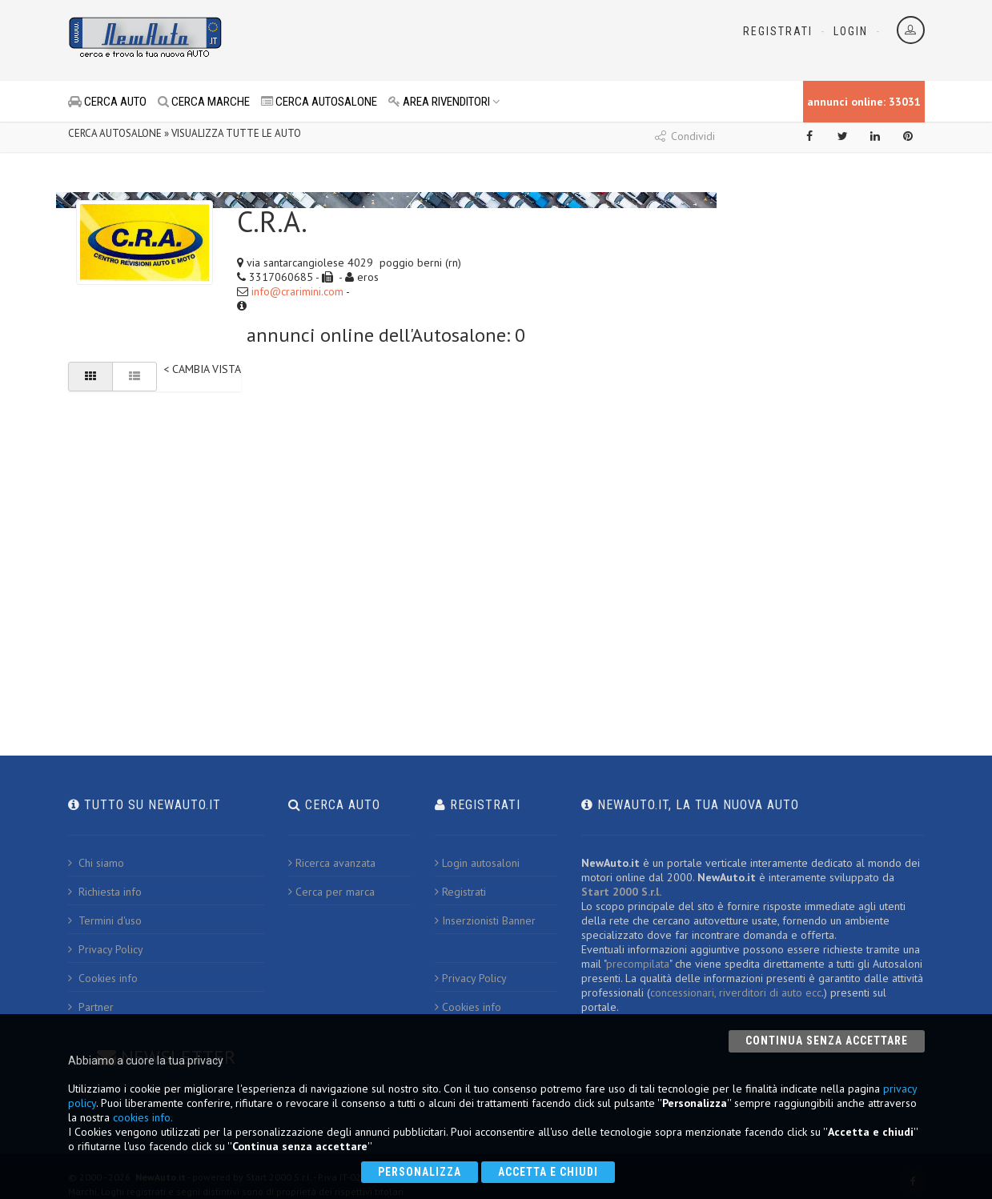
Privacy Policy (105, 949)
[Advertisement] (425, 40)
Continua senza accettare (826, 1040)
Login (850, 31)
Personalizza (419, 1171)
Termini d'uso (105, 920)
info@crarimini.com (297, 291)
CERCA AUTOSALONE (319, 101)
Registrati (778, 31)
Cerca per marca (331, 891)
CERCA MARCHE (204, 101)
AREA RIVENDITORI (444, 101)
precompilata (637, 963)
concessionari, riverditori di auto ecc (735, 992)
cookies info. (143, 1117)
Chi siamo (96, 863)
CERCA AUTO (107, 101)
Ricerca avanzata (332, 863)
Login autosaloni (477, 863)
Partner (91, 1007)
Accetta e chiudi (548, 1171)
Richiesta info (105, 891)
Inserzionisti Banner (485, 920)
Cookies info (103, 978)
